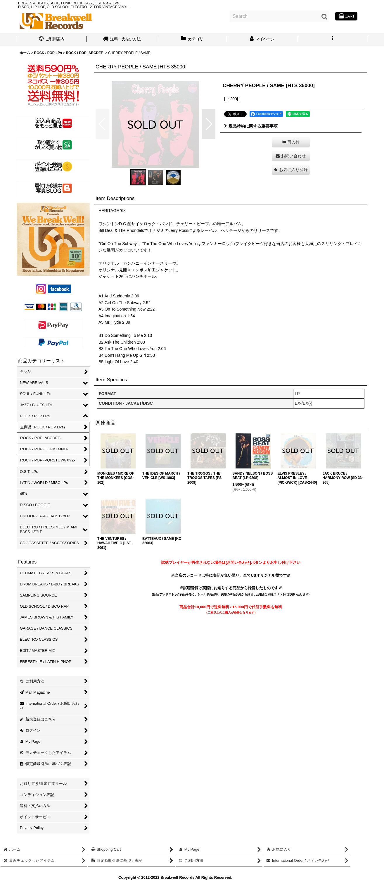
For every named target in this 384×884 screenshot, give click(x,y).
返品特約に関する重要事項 (251, 126)
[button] (332, 39)
